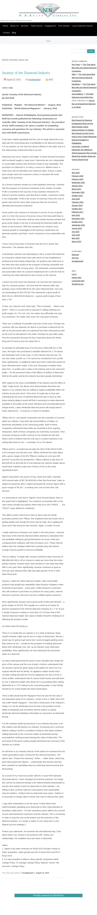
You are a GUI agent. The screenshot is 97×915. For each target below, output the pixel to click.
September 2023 (78, 183)
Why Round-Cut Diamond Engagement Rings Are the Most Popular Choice (82, 123)
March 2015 (76, 242)
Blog (14, 33)
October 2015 (77, 222)
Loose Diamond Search (82, 26)
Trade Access (37, 26)
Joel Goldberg (77, 94)
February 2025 (77, 176)
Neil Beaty (76, 84)
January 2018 (77, 206)
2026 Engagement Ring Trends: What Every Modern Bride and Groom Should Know (84, 156)
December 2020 (78, 193)
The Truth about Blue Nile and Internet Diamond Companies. (84, 68)
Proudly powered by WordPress (48, 896)
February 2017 (77, 212)
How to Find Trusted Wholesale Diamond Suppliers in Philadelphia (84, 140)
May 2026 (75, 173)
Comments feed (78, 281)
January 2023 (77, 186)
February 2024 (77, 179)
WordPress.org (77, 284)
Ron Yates (76, 65)
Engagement (50, 26)
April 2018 (76, 199)
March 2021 (76, 189)
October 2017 (77, 209)
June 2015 (76, 235)
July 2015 (75, 232)
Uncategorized (34, 80)
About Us (14, 26)
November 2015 (78, 219)
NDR (74, 75)
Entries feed (76, 278)
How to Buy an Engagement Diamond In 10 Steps (83, 104)
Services (24, 26)
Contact (6, 33)
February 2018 (77, 202)
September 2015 (78, 225)
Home (5, 26)
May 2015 (75, 238)
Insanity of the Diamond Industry (26, 73)
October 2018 (77, 196)
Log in (74, 275)
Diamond (75, 255)
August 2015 (77, 229)
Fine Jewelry (64, 26)
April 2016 (76, 216)
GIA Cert (75, 258)
